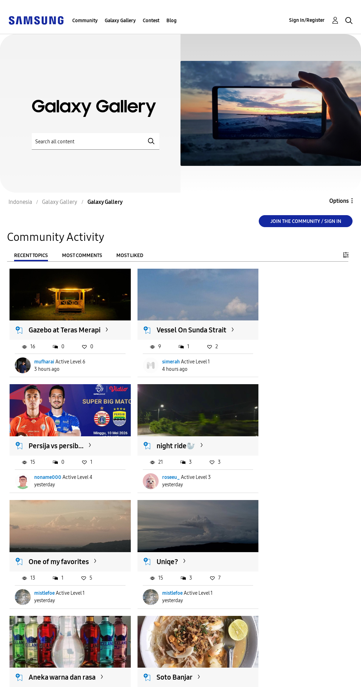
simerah (160, 366)
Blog (171, 21)
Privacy (21, 678)
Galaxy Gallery (120, 21)
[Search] (95, 141)
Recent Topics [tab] (31, 255)
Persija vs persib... (289, 325)
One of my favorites (175, 445)
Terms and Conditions (135, 667)
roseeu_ (43, 476)
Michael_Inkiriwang (57, 587)
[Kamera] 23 (280, 555)
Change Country (223, 672)
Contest (151, 21)
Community (85, 21)
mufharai (45, 366)
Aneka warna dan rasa (62, 555)
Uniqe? (272, 445)
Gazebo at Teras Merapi (53, 329)
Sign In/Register (307, 20)
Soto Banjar (163, 555)
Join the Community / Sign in (305, 221)
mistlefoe (161, 476)
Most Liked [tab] (129, 255)
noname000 (280, 366)
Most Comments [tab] (82, 255)
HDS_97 (275, 587)
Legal (113, 678)
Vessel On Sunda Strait (180, 325)
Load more (31, 630)
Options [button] (339, 201)
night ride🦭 (48, 445)
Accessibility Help (35, 667)
